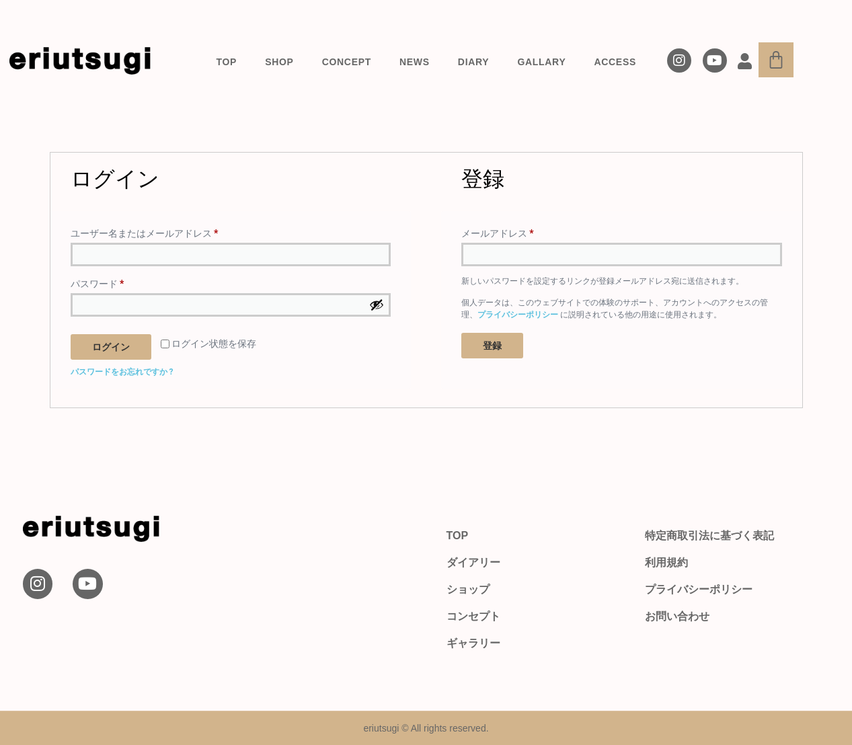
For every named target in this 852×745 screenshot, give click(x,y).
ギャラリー (473, 643)
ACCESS (615, 61)
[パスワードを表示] (376, 304)
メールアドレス (502, 231)
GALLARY (541, 61)
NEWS (414, 61)
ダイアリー (473, 562)
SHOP (279, 61)
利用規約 (666, 562)
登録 (492, 345)
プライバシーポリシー (517, 314)
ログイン (111, 347)
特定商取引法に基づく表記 (709, 535)
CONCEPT (346, 61)
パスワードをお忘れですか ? (122, 372)
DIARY (474, 61)
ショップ (468, 589)
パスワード (102, 281)
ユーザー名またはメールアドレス (149, 231)
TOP (227, 61)
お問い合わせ (677, 616)
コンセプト (473, 616)
